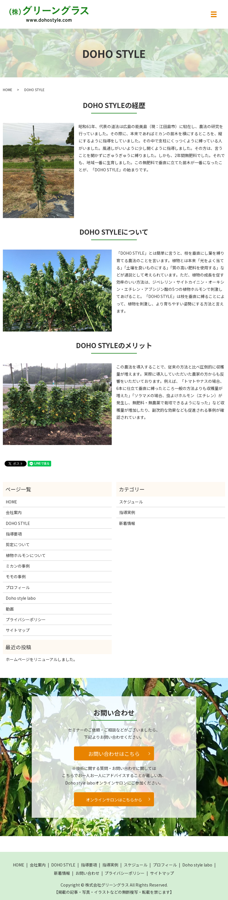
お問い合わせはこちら (114, 753)
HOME (7, 89)
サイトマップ (18, 630)
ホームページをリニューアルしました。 (41, 659)
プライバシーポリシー (26, 619)
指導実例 (127, 512)
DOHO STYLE (18, 523)
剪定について (18, 544)
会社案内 (14, 512)
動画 (10, 609)
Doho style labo (21, 598)
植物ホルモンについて (26, 555)
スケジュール (131, 502)
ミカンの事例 (18, 566)
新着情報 (127, 523)
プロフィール (18, 587)
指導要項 (14, 534)
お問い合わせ (87, 873)
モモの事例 (16, 576)
